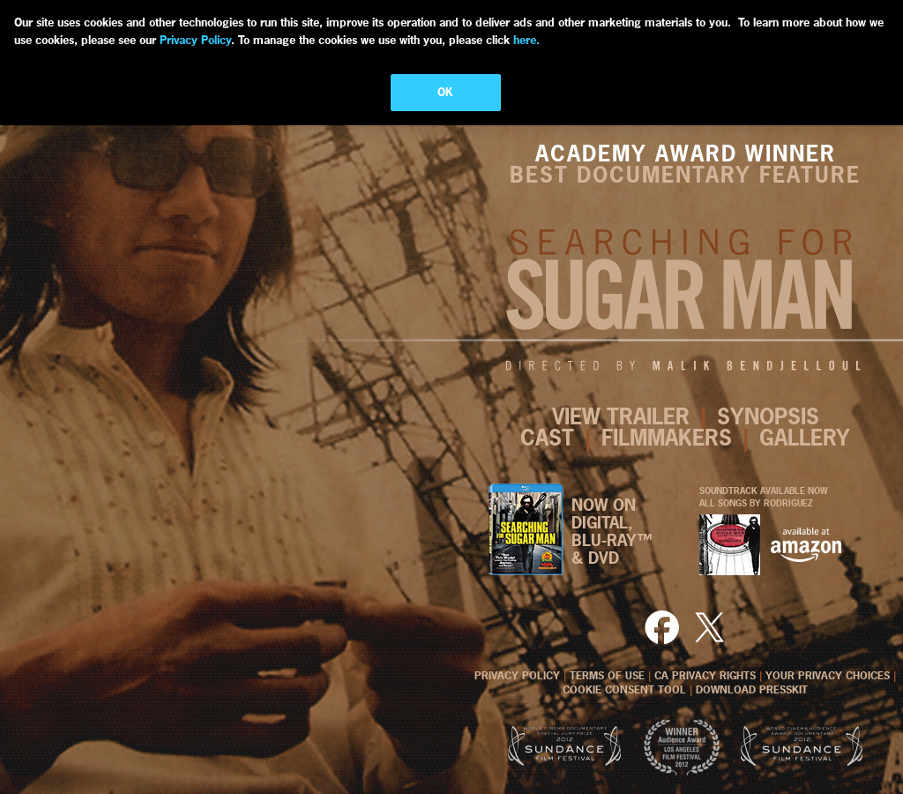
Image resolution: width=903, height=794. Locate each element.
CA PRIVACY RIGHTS (705, 676)
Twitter (709, 627)
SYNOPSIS (768, 416)
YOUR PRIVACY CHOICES (827, 676)
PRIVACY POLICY (517, 676)
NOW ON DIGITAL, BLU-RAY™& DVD (612, 531)
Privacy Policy (195, 40)
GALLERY (804, 437)
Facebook (664, 627)
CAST (547, 437)
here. (525, 40)
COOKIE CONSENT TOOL (624, 690)
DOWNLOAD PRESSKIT (752, 690)
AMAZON (806, 545)
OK (445, 92)
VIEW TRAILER (621, 416)
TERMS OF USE (607, 676)
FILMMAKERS (666, 437)
